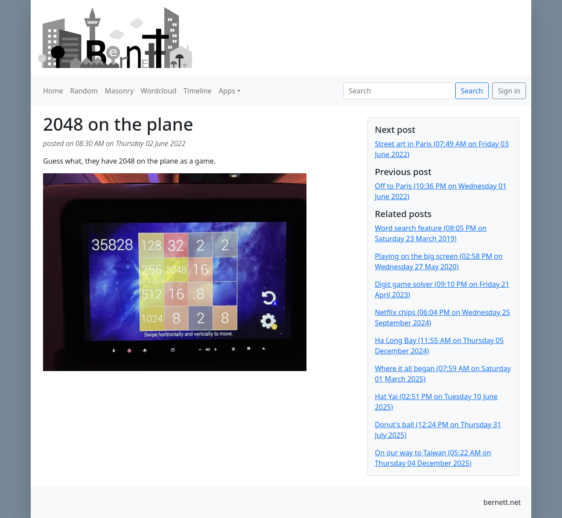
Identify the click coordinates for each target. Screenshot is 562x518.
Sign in (509, 91)
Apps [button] (227, 91)
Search (472, 91)
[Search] (399, 90)
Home (53, 91)
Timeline (198, 91)
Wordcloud (158, 91)
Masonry (119, 91)
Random (84, 91)
